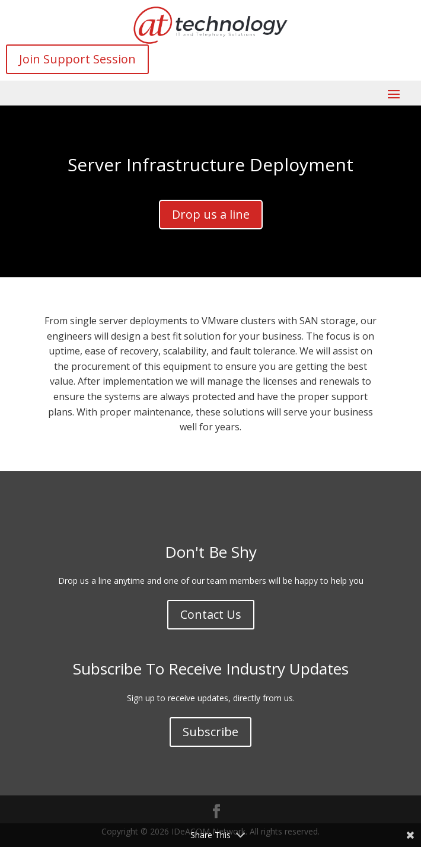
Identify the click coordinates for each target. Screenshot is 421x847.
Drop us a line (211, 214)
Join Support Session (77, 59)
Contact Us (210, 614)
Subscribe (210, 732)
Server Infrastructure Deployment (210, 164)
